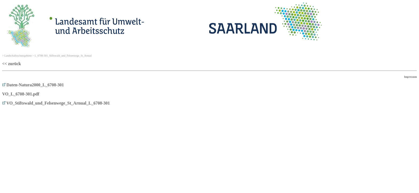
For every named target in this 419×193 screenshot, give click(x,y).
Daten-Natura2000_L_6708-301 (33, 85)
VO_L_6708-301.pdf (20, 94)
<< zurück (11, 63)
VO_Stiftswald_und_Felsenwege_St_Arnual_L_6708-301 (56, 103)
